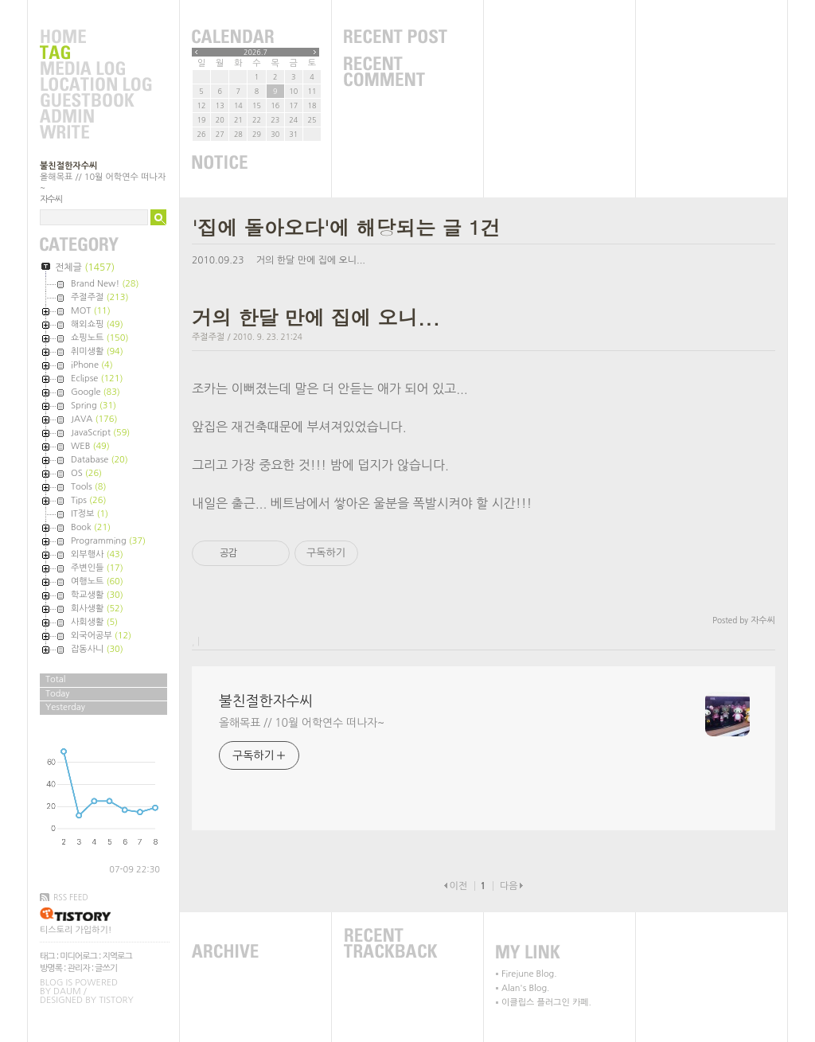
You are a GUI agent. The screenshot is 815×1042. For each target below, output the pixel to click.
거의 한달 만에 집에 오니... (310, 260)
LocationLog (95, 85)
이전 (458, 886)
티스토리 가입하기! (75, 930)
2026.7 (255, 52)
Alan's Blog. (525, 988)
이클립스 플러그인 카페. (546, 1002)
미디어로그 (78, 956)
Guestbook (95, 101)
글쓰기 (106, 968)
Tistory (116, 1000)
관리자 (79, 968)
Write (95, 133)
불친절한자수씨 (68, 166)
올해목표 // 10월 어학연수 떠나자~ (301, 722)
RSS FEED (70, 897)
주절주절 (208, 337)
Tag (95, 53)
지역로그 (116, 956)
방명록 (51, 968)
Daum (67, 991)
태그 (47, 956)
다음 (509, 886)
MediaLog (95, 69)
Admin (95, 117)
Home (95, 37)
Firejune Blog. (529, 974)
